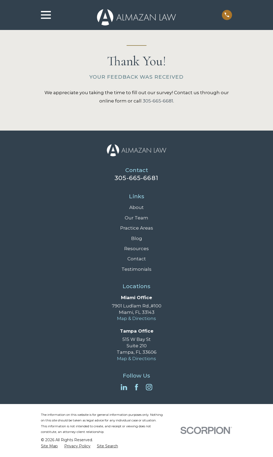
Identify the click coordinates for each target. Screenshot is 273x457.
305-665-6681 (158, 101)
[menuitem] (49, 446)
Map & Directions (136, 318)
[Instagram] (149, 387)
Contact (136, 258)
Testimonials (136, 269)
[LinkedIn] (124, 387)
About (136, 207)
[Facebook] (136, 387)
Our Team (136, 217)
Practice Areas (136, 228)
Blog (136, 238)
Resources (136, 248)
